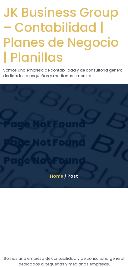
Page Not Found (45, 124)
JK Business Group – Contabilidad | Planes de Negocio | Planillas (61, 35)
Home (56, 176)
